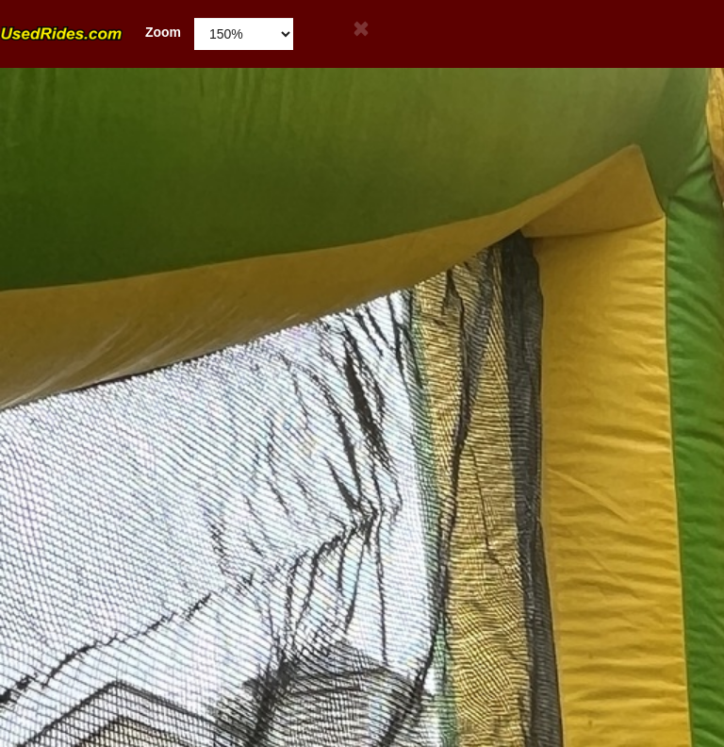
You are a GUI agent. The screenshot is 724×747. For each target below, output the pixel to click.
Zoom (90, 33)
